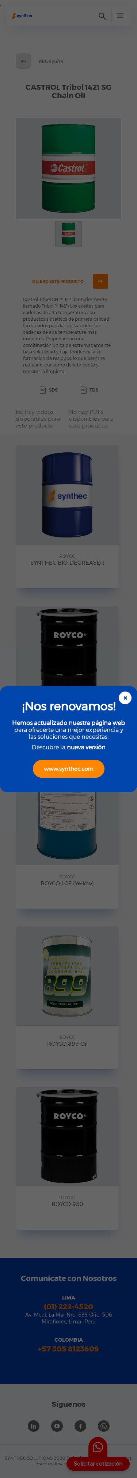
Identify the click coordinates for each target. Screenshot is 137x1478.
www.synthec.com (69, 768)
